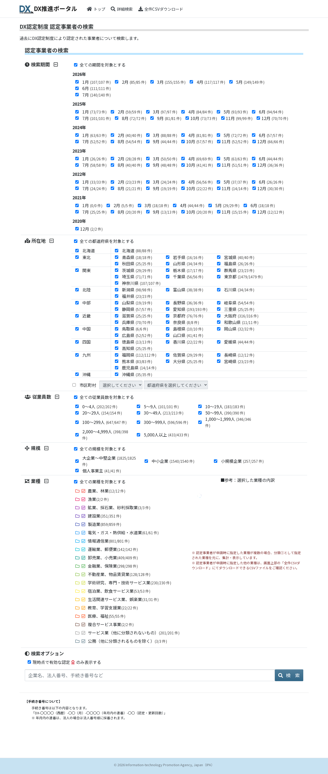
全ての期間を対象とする (100, 65)
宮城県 (239, 257)
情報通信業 (108, 541)
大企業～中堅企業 (109, 461)
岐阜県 (239, 302)
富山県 (188, 289)
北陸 (86, 289)
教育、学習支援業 (113, 607)
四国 (86, 342)
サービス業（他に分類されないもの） (134, 632)
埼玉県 (137, 276)
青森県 (137, 257)
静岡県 (137, 309)
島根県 (188, 329)
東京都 (243, 276)
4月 (211, 82)
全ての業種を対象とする (100, 481)
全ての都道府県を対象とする (104, 241)
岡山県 (239, 329)
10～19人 (225, 406)
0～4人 (99, 406)
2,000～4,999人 (105, 434)
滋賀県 (137, 316)
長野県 (188, 302)
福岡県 (139, 355)
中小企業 (173, 461)
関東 (86, 270)
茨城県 (137, 270)
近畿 (86, 316)
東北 (86, 257)
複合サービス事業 (111, 624)
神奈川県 (141, 283)
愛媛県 (239, 342)
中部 (86, 302)
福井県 (137, 296)
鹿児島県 (139, 367)
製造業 (104, 524)
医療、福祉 (106, 616)
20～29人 (102, 413)
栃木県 (188, 270)
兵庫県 (137, 322)
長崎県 (239, 355)
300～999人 (166, 422)
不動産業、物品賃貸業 (119, 574)
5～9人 (161, 406)
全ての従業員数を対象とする (104, 397)
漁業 (98, 499)
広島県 (137, 335)
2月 (134, 82)
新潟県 (137, 289)
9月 (169, 118)
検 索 (289, 675)
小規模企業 (242, 461)
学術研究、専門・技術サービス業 (129, 582)
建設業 (104, 516)
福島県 (239, 263)
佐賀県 (188, 355)
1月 (96, 82)
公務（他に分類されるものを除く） (127, 641)
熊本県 (137, 361)
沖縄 (86, 374)
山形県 (188, 263)
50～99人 (225, 413)
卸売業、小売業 (113, 557)
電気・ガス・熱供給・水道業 (123, 532)
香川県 (188, 342)
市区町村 (87, 385)
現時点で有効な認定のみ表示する (67, 662)
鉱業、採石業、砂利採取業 (119, 507)
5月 (250, 82)
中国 (86, 329)
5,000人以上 (166, 434)
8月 (134, 118)
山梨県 (137, 302)
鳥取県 (135, 329)
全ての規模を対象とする (100, 449)
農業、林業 (106, 491)
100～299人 (104, 422)
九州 (86, 355)
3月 (171, 82)
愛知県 (190, 309)
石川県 (239, 289)
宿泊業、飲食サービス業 (119, 591)
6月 (96, 88)
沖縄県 (137, 374)
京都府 (188, 316)
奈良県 (186, 322)
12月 (275, 118)
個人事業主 (101, 470)
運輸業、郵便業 (113, 549)
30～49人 (163, 413)
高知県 (137, 348)
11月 (239, 118)
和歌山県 (241, 322)
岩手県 (188, 257)
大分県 (188, 361)
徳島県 (137, 342)
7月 (96, 95)
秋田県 (137, 263)
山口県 (188, 335)
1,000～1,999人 (228, 422)
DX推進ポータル (49, 8)
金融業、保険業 (113, 566)
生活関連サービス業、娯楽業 (123, 599)
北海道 (88, 250)
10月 (203, 118)
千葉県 (188, 276)
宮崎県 (239, 361)
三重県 (239, 309)
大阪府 (241, 316)
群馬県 (239, 270)
